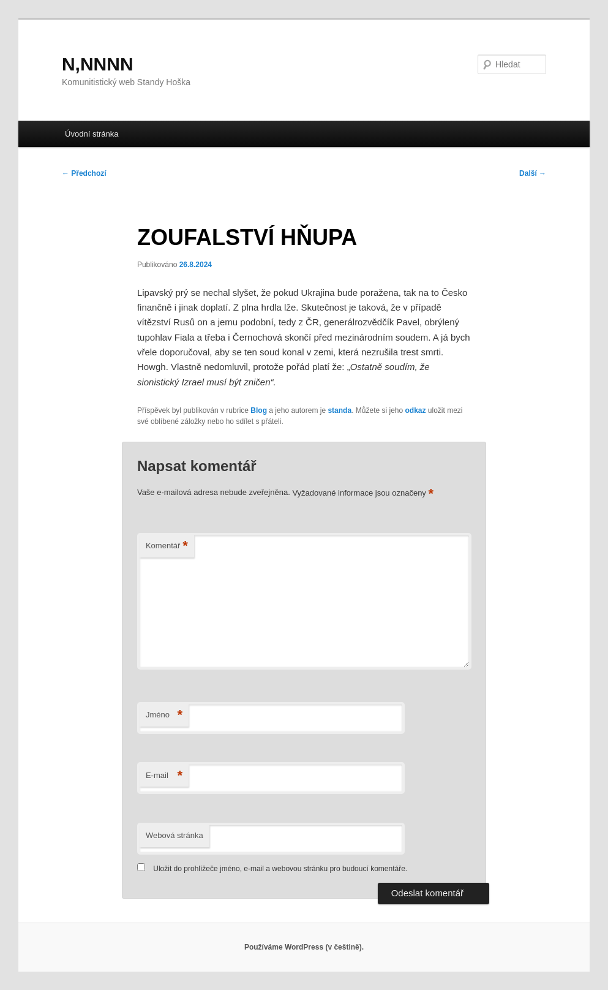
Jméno (164, 715)
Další (532, 173)
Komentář (167, 546)
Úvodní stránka (91, 133)
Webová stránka (174, 835)
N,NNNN (97, 64)
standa (339, 410)
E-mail (164, 776)
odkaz (415, 410)
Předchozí (84, 173)
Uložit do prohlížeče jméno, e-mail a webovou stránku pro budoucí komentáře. (280, 868)
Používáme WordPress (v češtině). (304, 947)
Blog (258, 410)
